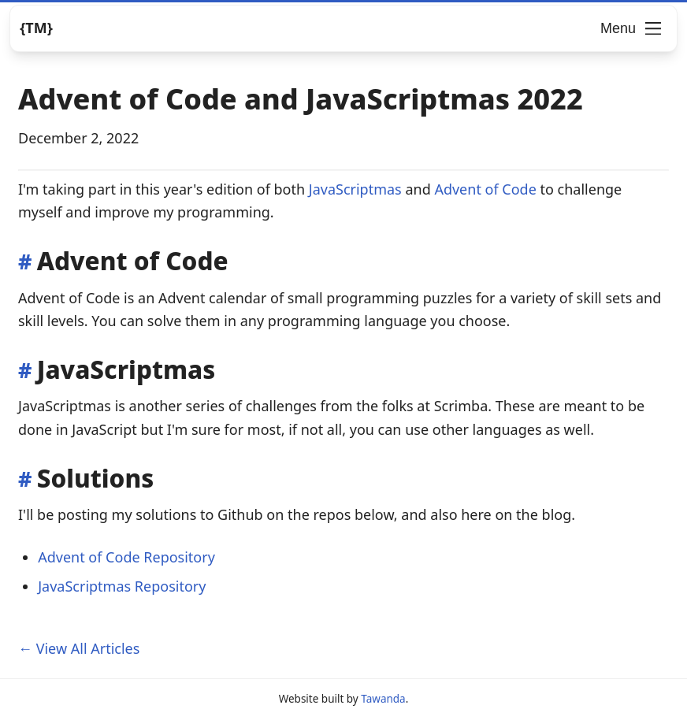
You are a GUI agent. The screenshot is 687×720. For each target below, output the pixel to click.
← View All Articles (78, 648)
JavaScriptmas (355, 189)
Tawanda (383, 699)
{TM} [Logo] (36, 27)
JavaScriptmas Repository (122, 586)
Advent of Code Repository (126, 556)
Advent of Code (485, 189)
